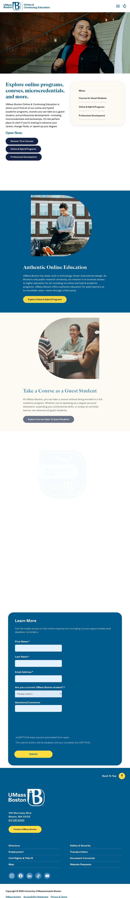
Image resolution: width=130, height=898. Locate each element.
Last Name (21, 656)
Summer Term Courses (22, 141)
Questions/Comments (27, 702)
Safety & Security (80, 845)
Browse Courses (52, 56)
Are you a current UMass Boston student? (39, 687)
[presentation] (38, 724)
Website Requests (80, 864)
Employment (16, 852)
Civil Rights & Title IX (21, 858)
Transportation (79, 852)
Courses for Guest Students (93, 98)
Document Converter (82, 858)
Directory (14, 845)
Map (11, 864)
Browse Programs (19, 56)
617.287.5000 (16, 820)
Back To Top (109, 776)
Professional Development (24, 157)
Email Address (23, 672)
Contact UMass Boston (25, 829)
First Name (21, 641)
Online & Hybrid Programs (23, 149)
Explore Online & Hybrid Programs (45, 302)
